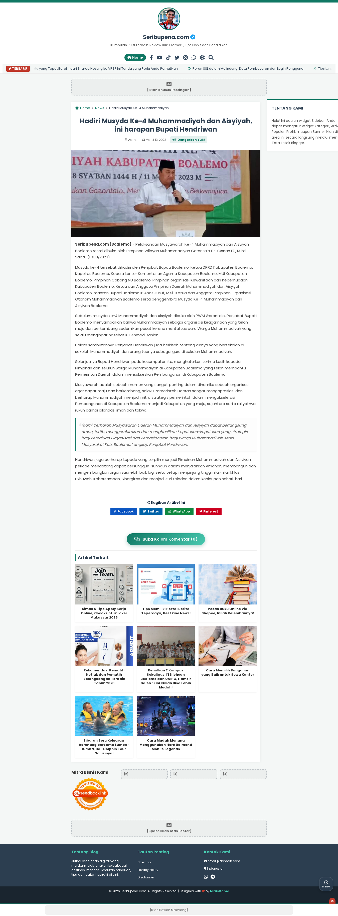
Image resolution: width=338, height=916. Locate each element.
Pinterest (209, 511)
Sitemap (144, 862)
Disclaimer (146, 877)
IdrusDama (219, 891)
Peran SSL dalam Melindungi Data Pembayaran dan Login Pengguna (249, 68)
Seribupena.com (169, 37)
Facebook (123, 511)
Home (135, 57)
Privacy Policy (148, 870)
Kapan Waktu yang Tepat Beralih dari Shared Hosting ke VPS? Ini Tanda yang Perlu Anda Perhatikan (99, 68)
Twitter (151, 511)
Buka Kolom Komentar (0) (166, 539)
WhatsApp (179, 511)
